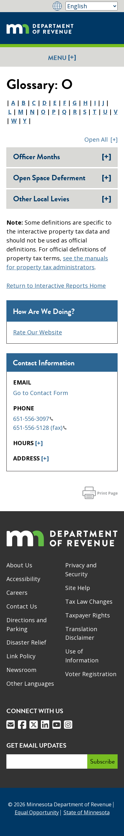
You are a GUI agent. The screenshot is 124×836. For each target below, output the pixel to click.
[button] (101, 139)
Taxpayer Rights (87, 615)
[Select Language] (92, 6)
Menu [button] (62, 58)
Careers (16, 592)
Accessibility (23, 579)
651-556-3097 (33, 418)
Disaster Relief (26, 642)
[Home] (40, 28)
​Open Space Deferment (62, 177)
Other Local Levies (62, 199)
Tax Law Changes (88, 601)
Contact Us (21, 606)
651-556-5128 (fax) (40, 427)
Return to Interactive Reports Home (56, 285)
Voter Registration (90, 674)
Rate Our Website (37, 332)
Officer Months (62, 156)
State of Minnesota (87, 812)
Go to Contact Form (40, 393)
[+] (39, 443)
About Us (19, 565)
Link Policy (20, 656)
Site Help (77, 588)
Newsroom (21, 670)
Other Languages (30, 683)
